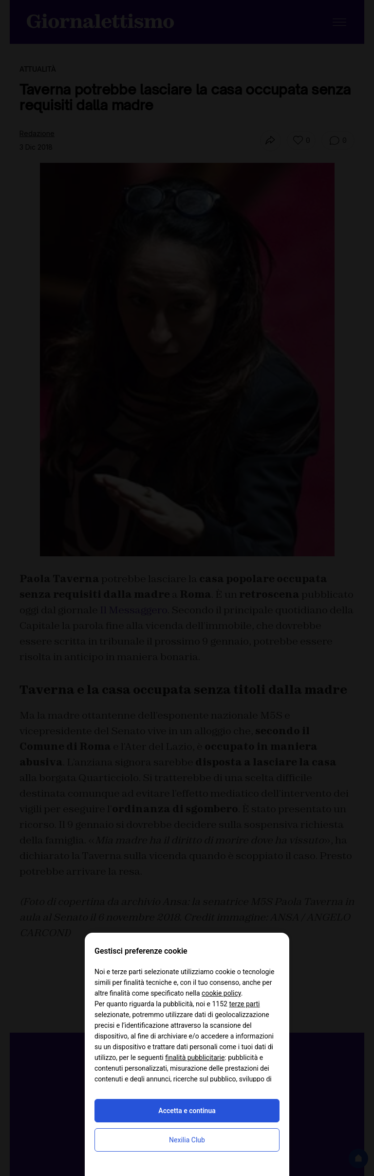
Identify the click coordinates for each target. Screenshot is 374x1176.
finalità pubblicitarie (194, 1057)
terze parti (244, 1004)
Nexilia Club (187, 1140)
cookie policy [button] (221, 993)
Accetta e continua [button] (186, 1111)
